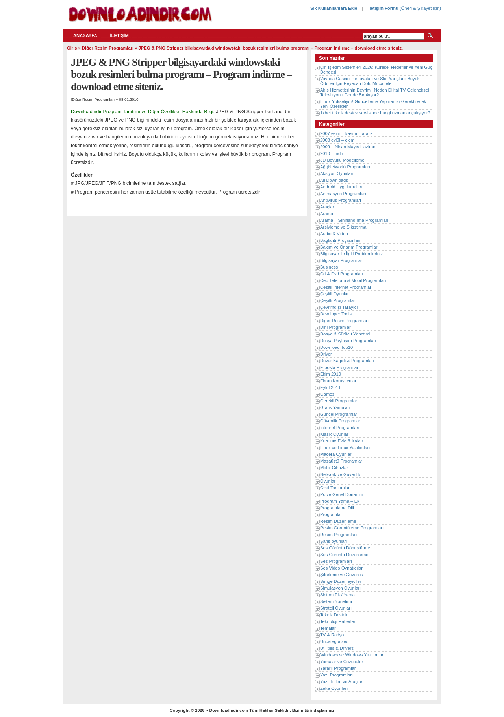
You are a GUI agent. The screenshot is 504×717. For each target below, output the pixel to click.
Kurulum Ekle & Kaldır (341, 441)
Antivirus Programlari (340, 200)
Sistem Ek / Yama (337, 594)
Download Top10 (336, 347)
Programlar (331, 514)
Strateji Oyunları (336, 608)
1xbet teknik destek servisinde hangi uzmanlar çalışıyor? (375, 113)
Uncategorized (334, 641)
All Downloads (334, 180)
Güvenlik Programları (340, 420)
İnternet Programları (339, 427)
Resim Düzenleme (338, 521)
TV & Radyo (332, 634)
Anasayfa (85, 35)
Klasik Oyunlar (334, 434)
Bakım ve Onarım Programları (349, 247)
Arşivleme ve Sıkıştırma (343, 227)
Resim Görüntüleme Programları (352, 527)
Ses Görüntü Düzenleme (344, 554)
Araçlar (327, 207)
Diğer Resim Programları (107, 48)
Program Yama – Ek (339, 501)
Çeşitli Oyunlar (334, 293)
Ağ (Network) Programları (345, 166)
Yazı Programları (336, 675)
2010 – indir (331, 153)
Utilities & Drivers (337, 648)
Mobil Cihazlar (334, 467)
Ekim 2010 (330, 374)
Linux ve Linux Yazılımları (345, 447)
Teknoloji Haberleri (338, 621)
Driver (326, 354)
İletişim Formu (383, 8)
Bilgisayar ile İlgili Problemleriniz (351, 253)
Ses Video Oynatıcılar (341, 568)
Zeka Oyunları (334, 688)
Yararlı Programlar (338, 668)
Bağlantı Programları (340, 240)
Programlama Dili (337, 507)
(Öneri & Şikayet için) (419, 8)
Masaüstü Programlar (341, 461)
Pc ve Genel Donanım (341, 494)
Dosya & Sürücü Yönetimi (345, 334)
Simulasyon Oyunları (340, 588)
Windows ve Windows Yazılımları (352, 654)
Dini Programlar (335, 327)
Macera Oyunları (336, 454)
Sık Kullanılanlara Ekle (333, 8)
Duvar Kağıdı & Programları (347, 360)
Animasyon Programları (343, 193)
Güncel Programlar (338, 414)
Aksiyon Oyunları (337, 173)
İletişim (119, 35)
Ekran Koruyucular (338, 380)
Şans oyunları (333, 541)
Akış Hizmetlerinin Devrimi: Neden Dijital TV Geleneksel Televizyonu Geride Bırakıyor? (374, 92)
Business (329, 267)
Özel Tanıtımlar (335, 487)
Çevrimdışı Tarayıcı (339, 307)
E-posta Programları (339, 367)
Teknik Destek (334, 614)
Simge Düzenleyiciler (340, 581)
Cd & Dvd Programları (341, 273)
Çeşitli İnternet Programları (346, 287)
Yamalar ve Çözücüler (341, 661)
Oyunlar (327, 481)
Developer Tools (336, 313)
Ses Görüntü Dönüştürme (345, 548)
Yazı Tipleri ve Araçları (341, 681)
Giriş (72, 48)
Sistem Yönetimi (336, 601)
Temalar (328, 628)
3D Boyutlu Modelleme (342, 160)
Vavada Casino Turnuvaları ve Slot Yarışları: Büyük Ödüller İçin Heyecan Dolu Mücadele (369, 81)
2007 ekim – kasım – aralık (346, 133)
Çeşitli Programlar (337, 300)
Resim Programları (338, 534)
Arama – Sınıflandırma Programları (354, 220)
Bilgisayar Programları (341, 260)
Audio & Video (334, 233)
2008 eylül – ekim (337, 140)
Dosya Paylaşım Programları (348, 340)
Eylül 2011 (330, 387)
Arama (326, 213)
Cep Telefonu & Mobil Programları (353, 280)
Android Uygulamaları (341, 186)
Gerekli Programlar (338, 400)
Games (327, 394)
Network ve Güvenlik (340, 474)
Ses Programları (336, 561)
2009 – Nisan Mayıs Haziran (348, 146)
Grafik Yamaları (335, 407)
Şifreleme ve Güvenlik (341, 574)
